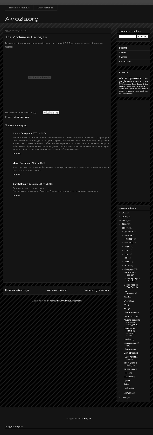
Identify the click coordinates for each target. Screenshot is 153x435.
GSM (121, 91)
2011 (124, 213)
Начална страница (19, 7)
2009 (124, 220)
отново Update (130, 369)
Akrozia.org (21, 18)
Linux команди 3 (131, 312)
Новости (128, 373)
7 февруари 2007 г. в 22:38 (40, 184)
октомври (129, 239)
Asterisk (140, 86)
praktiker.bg (129, 339)
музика (122, 84)
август (128, 246)
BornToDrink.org (131, 353)
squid (128, 86)
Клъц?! (127, 308)
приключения (127, 93)
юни (127, 254)
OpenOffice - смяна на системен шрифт (129, 332)
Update (127, 380)
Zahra (134, 84)
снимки (130, 81)
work (120, 93)
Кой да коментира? (130, 292)
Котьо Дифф (142, 84)
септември (130, 243)
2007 (124, 228)
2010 (124, 217)
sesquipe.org (129, 377)
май (127, 258)
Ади (133, 86)
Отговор (17, 153)
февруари (129, 269)
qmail (132, 89)
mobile (142, 91)
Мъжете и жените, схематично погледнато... (132, 322)
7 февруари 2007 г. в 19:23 (32, 163)
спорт (128, 84)
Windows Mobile (133, 91)
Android (122, 86)
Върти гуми (129, 301)
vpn (146, 91)
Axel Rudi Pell (125, 61)
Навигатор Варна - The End (132, 280)
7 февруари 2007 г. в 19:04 (33, 133)
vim (136, 89)
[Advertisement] (57, 264)
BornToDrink (19, 184)
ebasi (15, 163)
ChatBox (128, 297)
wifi (139, 89)
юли (127, 250)
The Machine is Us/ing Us (130, 364)
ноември (129, 235)
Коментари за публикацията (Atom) (64, 301)
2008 (124, 224)
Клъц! (126, 305)
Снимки (122, 52)
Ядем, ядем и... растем (131, 358)
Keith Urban (129, 388)
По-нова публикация (17, 290)
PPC (125, 91)
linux (145, 78)
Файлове (123, 57)
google (122, 81)
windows (144, 89)
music (127, 89)
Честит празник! (131, 316)
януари (128, 393)
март (127, 265)
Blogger (87, 418)
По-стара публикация (96, 290)
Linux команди (45, 7)
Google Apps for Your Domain (131, 286)
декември (129, 231)
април (128, 262)
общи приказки (21, 117)
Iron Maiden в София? (130, 273)
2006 (124, 398)
